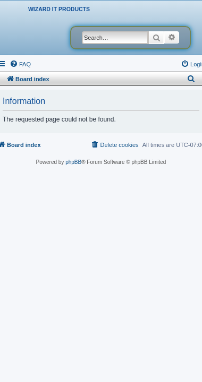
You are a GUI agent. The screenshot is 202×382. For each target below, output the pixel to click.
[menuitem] (20, 64)
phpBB (73, 162)
